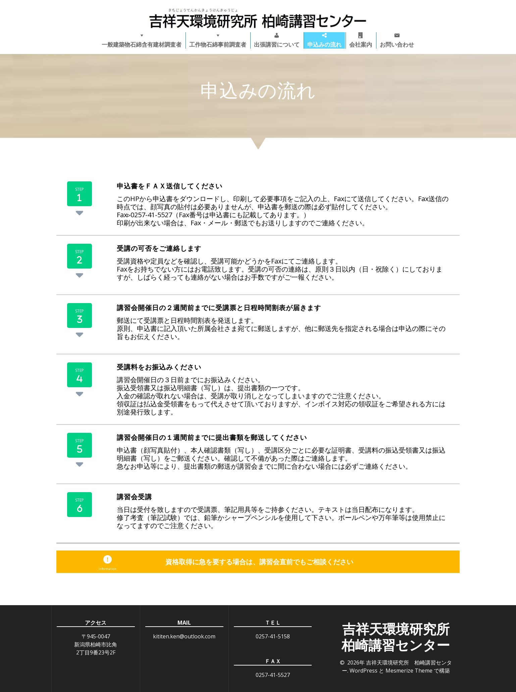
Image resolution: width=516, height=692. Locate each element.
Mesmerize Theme (408, 670)
